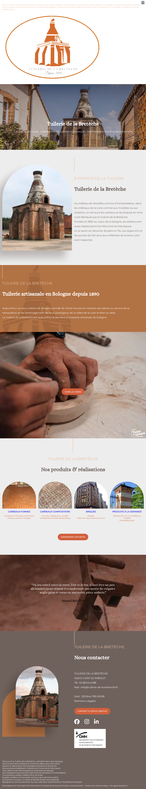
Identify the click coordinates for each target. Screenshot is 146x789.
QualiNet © (123, 786)
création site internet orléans (96, 786)
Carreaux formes (19, 511)
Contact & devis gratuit (92, 711)
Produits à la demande (127, 511)
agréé (115, 786)
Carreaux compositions (55, 511)
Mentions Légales (85, 701)
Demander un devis (73, 537)
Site (111, 786)
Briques (91, 511)
